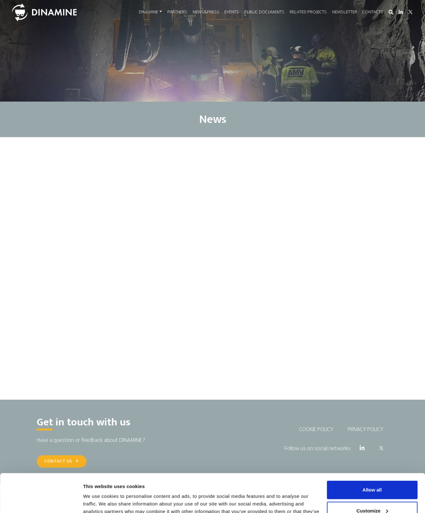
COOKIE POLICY (316, 429)
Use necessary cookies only (372, 495)
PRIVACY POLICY (365, 429)
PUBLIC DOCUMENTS (264, 12)
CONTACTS (372, 12)
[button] (391, 13)
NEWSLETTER (344, 12)
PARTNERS (177, 12)
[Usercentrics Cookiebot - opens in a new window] (41, 500)
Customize (372, 474)
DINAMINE (148, 12)
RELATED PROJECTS (308, 12)
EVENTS (231, 12)
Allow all (372, 453)
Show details (98, 500)
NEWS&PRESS (206, 12)
